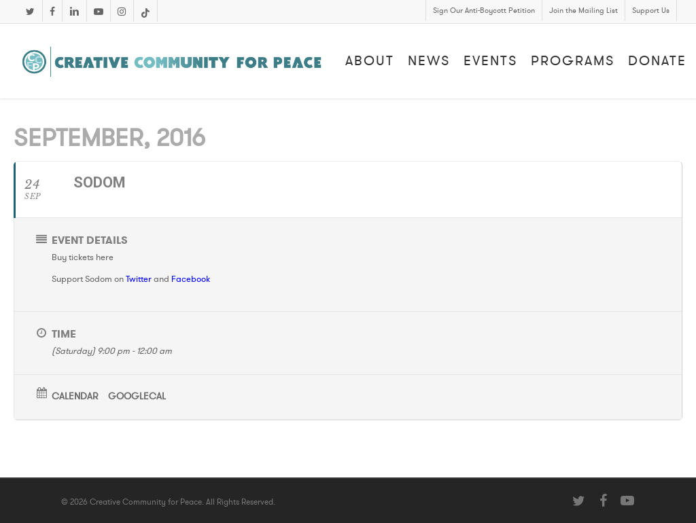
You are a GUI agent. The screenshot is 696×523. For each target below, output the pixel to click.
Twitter (139, 279)
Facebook (190, 279)
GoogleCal (137, 397)
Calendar (75, 397)
